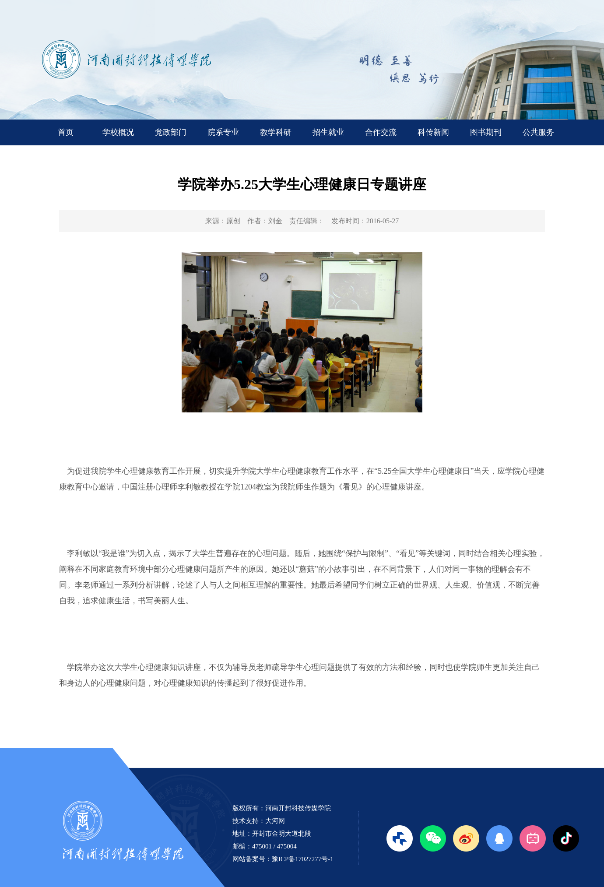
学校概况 (118, 132)
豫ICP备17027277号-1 (303, 858)
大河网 (275, 820)
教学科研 (275, 132)
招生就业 (328, 132)
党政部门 (170, 132)
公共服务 (538, 132)
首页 (66, 132)
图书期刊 (486, 132)
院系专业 (223, 132)
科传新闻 (433, 132)
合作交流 (381, 132)
